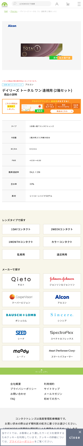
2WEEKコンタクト (62, 229)
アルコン (14, 11)
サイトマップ (52, 388)
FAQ (12, 398)
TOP (6, 11)
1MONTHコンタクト (21, 242)
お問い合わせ (18, 394)
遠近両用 (62, 254)
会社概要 (15, 384)
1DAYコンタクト (21, 229)
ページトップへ (41, 372)
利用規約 (49, 384)
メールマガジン (53, 394)
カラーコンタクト (62, 242)
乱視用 (21, 254)
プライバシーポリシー (23, 388)
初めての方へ (52, 398)
